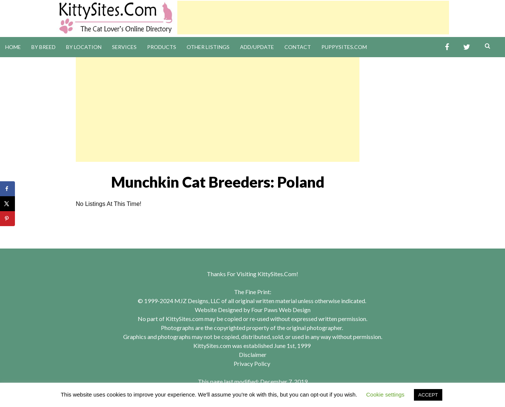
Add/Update (257, 47)
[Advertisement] (313, 17)
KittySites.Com (277, 273)
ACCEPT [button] (428, 395)
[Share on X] (7, 203)
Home (13, 47)
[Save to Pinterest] (7, 218)
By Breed (43, 47)
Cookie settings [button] (385, 394)
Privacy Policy (252, 363)
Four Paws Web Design (281, 309)
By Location (84, 47)
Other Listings (208, 47)
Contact (297, 47)
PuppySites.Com (344, 47)
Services (124, 47)
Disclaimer (252, 354)
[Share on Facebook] (7, 188)
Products (161, 47)
